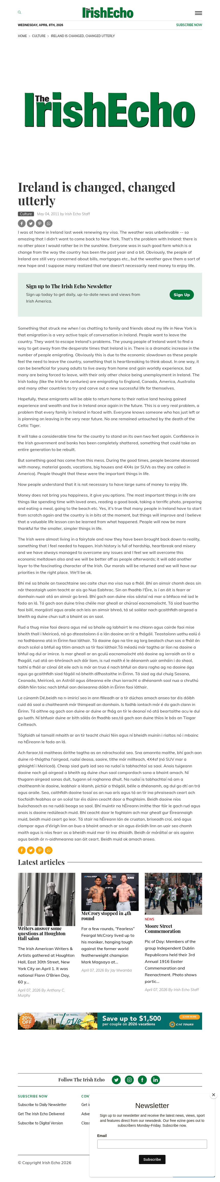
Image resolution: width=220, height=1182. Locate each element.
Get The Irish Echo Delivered (41, 1114)
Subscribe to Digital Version (40, 1123)
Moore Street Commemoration (163, 928)
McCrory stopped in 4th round (106, 915)
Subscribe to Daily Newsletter (42, 1104)
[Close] (213, 1095)
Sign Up (182, 294)
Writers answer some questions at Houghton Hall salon (41, 933)
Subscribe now (189, 25)
